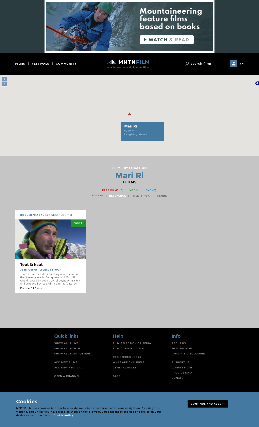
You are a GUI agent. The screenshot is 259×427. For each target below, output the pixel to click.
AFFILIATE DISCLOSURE (188, 353)
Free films (112, 190)
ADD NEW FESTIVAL (68, 367)
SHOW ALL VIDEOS (67, 348)
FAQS (116, 376)
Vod (78, 223)
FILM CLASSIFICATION (128, 348)
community (66, 63)
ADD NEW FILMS (65, 362)
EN (242, 63)
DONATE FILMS (182, 367)
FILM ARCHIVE (182, 348)
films (20, 63)
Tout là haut (31, 264)
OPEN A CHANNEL (67, 376)
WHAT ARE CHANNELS (128, 362)
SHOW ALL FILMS (66, 343)
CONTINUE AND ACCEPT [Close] (208, 403)
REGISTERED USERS (127, 357)
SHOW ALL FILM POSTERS (72, 353)
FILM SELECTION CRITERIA (132, 343)
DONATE (177, 377)
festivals (40, 63)
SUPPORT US (181, 362)
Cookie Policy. (64, 415)
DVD (151, 190)
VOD (135, 190)
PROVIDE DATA (182, 372)
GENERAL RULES (125, 367)
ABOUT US (179, 343)
